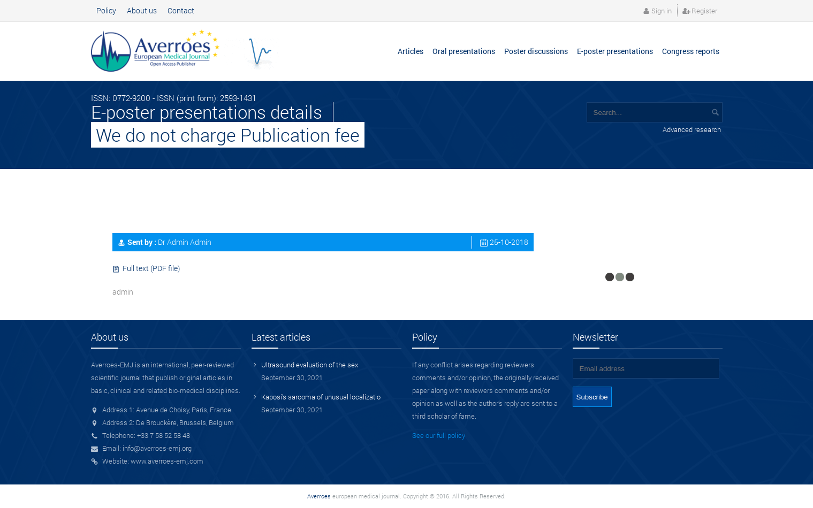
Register (704, 11)
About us (142, 10)
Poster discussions (536, 51)
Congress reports (690, 51)
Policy (106, 10)
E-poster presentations (615, 51)
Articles (410, 51)
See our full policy (438, 435)
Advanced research (692, 129)
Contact (181, 10)
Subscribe (592, 397)
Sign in (661, 11)
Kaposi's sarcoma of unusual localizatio (321, 397)
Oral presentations (463, 51)
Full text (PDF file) (151, 268)
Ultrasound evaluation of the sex (309, 365)
